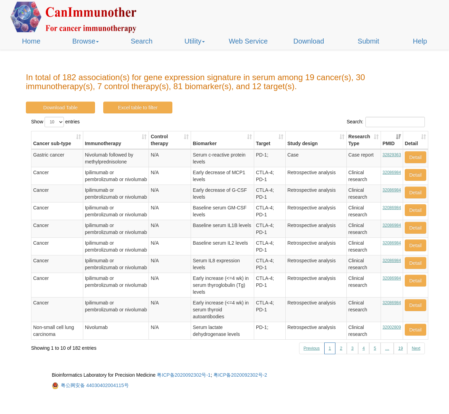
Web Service (248, 41)
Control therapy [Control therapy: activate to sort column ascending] (159, 140)
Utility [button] (194, 41)
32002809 (392, 327)
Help (420, 41)
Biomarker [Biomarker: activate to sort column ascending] (205, 143)
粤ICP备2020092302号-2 (240, 375)
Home (31, 41)
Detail (415, 157)
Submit (368, 41)
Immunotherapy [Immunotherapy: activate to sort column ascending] (103, 143)
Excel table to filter (137, 107)
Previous (312, 348)
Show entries (55, 122)
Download (308, 41)
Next (416, 348)
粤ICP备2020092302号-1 (184, 375)
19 (400, 348)
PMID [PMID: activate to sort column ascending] (389, 143)
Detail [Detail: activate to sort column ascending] (411, 143)
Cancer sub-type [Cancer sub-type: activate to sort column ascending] (52, 143)
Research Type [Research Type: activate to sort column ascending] (359, 140)
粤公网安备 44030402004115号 (95, 385)
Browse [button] (85, 41)
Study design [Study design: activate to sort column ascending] (302, 143)
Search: (386, 122)
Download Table (60, 107)
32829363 (392, 154)
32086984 (392, 172)
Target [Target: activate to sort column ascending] (263, 143)
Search (141, 41)
